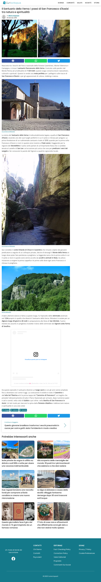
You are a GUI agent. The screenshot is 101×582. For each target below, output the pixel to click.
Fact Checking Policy (62, 549)
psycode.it (37, 557)
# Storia (23, 410)
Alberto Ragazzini (13, 16)
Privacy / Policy (85, 549)
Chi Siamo (37, 549)
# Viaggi (5, 410)
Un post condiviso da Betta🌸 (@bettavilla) (26, 383)
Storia (96, 3)
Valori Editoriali (60, 557)
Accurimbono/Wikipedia (8, 131)
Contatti (36, 553)
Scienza (61, 3)
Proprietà (57, 561)
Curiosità (70, 3)
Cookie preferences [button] (87, 553)
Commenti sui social (62, 565)
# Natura (14, 410)
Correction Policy (61, 553)
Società (88, 3)
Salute (79, 3)
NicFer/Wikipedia (6, 312)
